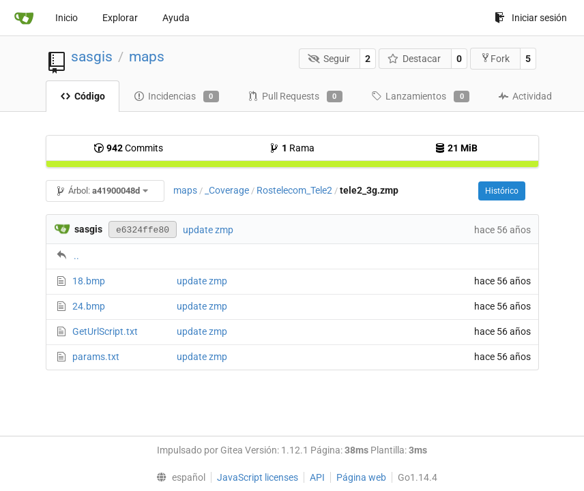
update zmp (208, 229)
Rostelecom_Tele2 (294, 190)
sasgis (92, 56)
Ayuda (176, 17)
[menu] (177, 477)
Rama (292, 148)
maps (146, 56)
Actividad (525, 96)
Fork (495, 58)
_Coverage (227, 190)
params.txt (95, 356)
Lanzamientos (420, 97)
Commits (128, 148)
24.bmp (88, 306)
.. (76, 255)
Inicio (66, 17)
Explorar (120, 17)
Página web (361, 477)
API (317, 477)
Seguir (329, 58)
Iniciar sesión (531, 17)
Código (82, 96)
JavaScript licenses (257, 477)
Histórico (502, 191)
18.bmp (88, 281)
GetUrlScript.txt (105, 331)
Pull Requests (295, 97)
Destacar (414, 58)
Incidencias (176, 97)
